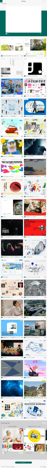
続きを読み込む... (23, 462)
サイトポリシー (13, 466)
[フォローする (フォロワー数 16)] (42, 453)
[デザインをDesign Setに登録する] (40, 33)
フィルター (42, 3)
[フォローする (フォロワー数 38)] (21, 453)
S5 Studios (44, 466)
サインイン (44, 1)
